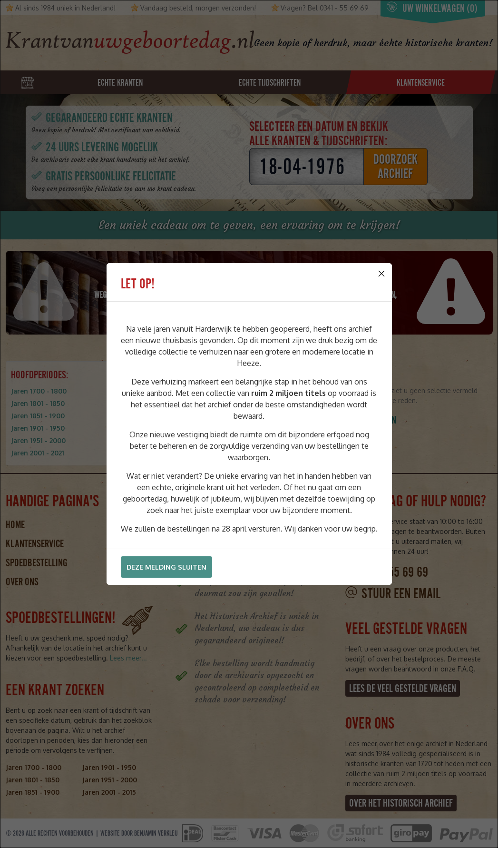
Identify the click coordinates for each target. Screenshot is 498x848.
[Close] (381, 273)
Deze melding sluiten (166, 567)
